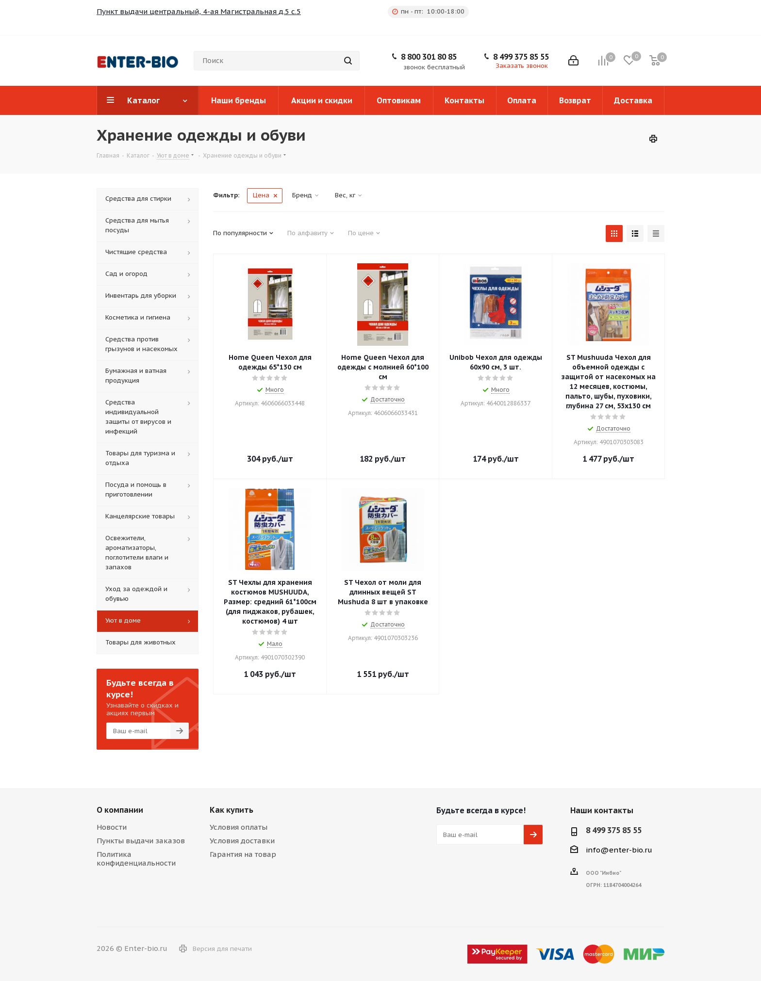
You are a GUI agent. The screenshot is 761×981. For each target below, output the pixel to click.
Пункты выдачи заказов (141, 840)
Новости (112, 827)
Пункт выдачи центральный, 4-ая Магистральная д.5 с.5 (199, 11)
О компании (120, 810)
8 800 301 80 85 (429, 57)
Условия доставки (242, 840)
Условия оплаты (238, 827)
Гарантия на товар (243, 854)
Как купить (231, 810)
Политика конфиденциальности (136, 859)
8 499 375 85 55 (521, 56)
